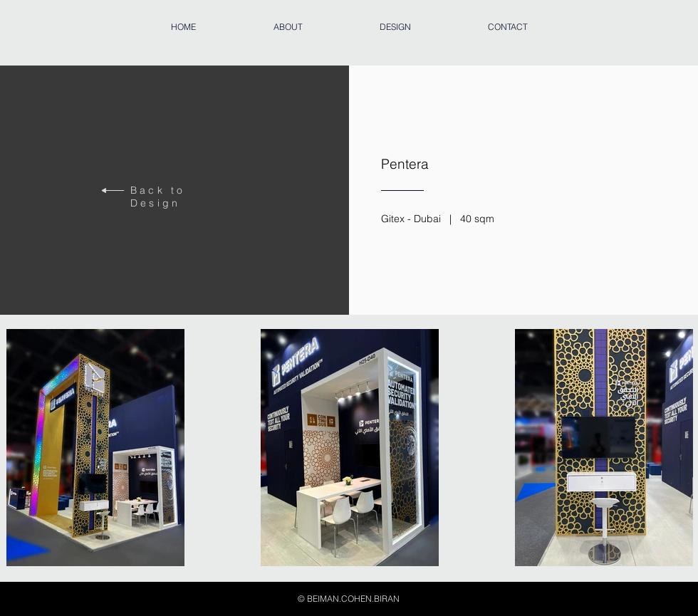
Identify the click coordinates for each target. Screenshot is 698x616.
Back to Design (157, 196)
